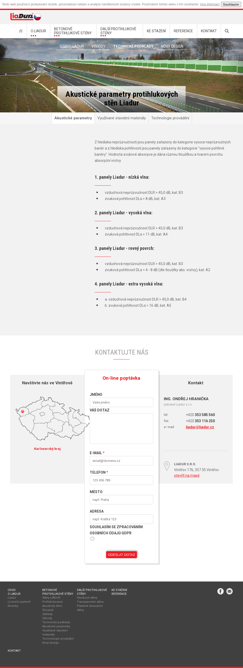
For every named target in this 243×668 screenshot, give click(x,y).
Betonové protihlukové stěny (57, 592)
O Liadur (14, 594)
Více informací (210, 4)
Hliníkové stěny (87, 597)
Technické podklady (133, 46)
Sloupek (48, 610)
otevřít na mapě (186, 475)
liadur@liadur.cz (200, 427)
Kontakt (14, 650)
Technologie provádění (170, 118)
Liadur (12, 597)
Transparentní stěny (90, 601)
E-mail (97, 453)
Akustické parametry (73, 118)
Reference (119, 594)
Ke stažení (119, 590)
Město (96, 492)
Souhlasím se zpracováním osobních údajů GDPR (116, 530)
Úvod (12, 590)
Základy (47, 614)
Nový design (50, 642)
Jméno (96, 395)
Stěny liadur (72, 46)
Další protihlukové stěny (92, 592)
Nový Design (172, 46)
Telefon (99, 472)
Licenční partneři (19, 601)
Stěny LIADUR (51, 597)
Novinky (13, 606)
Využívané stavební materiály (121, 118)
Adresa (97, 511)
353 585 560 (200, 415)
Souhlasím (231, 4)
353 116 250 (200, 421)
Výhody (99, 46)
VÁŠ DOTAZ (99, 410)
